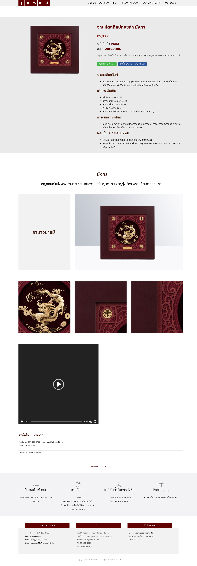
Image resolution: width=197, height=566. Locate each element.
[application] (58, 384)
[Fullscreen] (95, 421)
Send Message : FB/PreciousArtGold (39, 543)
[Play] (22, 421)
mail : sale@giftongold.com (36, 539)
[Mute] (90, 421)
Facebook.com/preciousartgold (140, 532)
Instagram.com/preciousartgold (140, 536)
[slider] (56, 421)
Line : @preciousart (33, 536)
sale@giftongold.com (55, 442)
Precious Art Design (26, 452)
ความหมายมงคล (134, 539)
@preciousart (30, 445)
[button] (58, 384)
